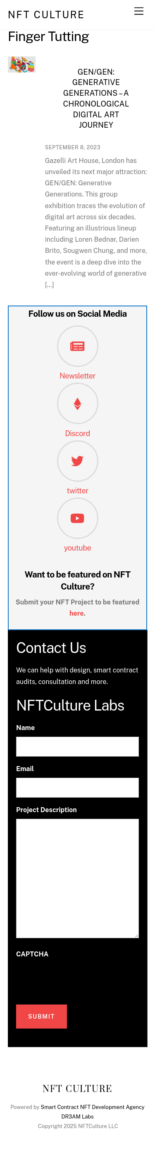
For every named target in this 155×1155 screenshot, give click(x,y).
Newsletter (77, 375)
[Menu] (139, 11)
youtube (77, 548)
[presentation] (79, 979)
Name (25, 728)
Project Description (46, 810)
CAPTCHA (32, 954)
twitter (77, 490)
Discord (77, 433)
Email (25, 769)
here (76, 613)
